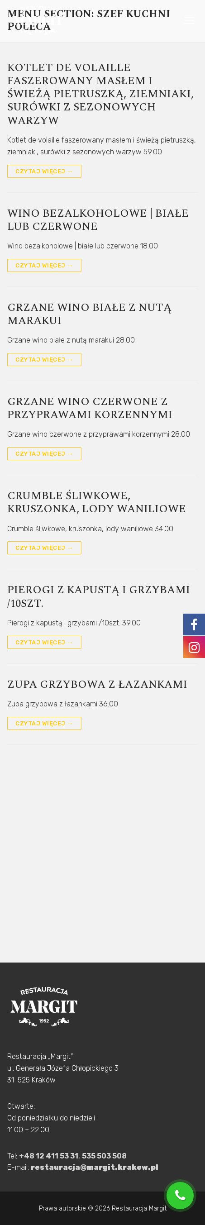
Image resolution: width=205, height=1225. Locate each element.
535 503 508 (104, 1156)
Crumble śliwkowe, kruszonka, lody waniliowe (96, 503)
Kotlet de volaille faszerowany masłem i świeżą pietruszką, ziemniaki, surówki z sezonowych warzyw (100, 95)
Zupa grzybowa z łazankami (97, 684)
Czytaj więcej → (44, 171)
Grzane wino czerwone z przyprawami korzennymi (89, 409)
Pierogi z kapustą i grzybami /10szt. (98, 597)
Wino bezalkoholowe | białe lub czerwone (98, 220)
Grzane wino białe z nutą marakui (89, 314)
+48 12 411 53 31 (48, 1156)
